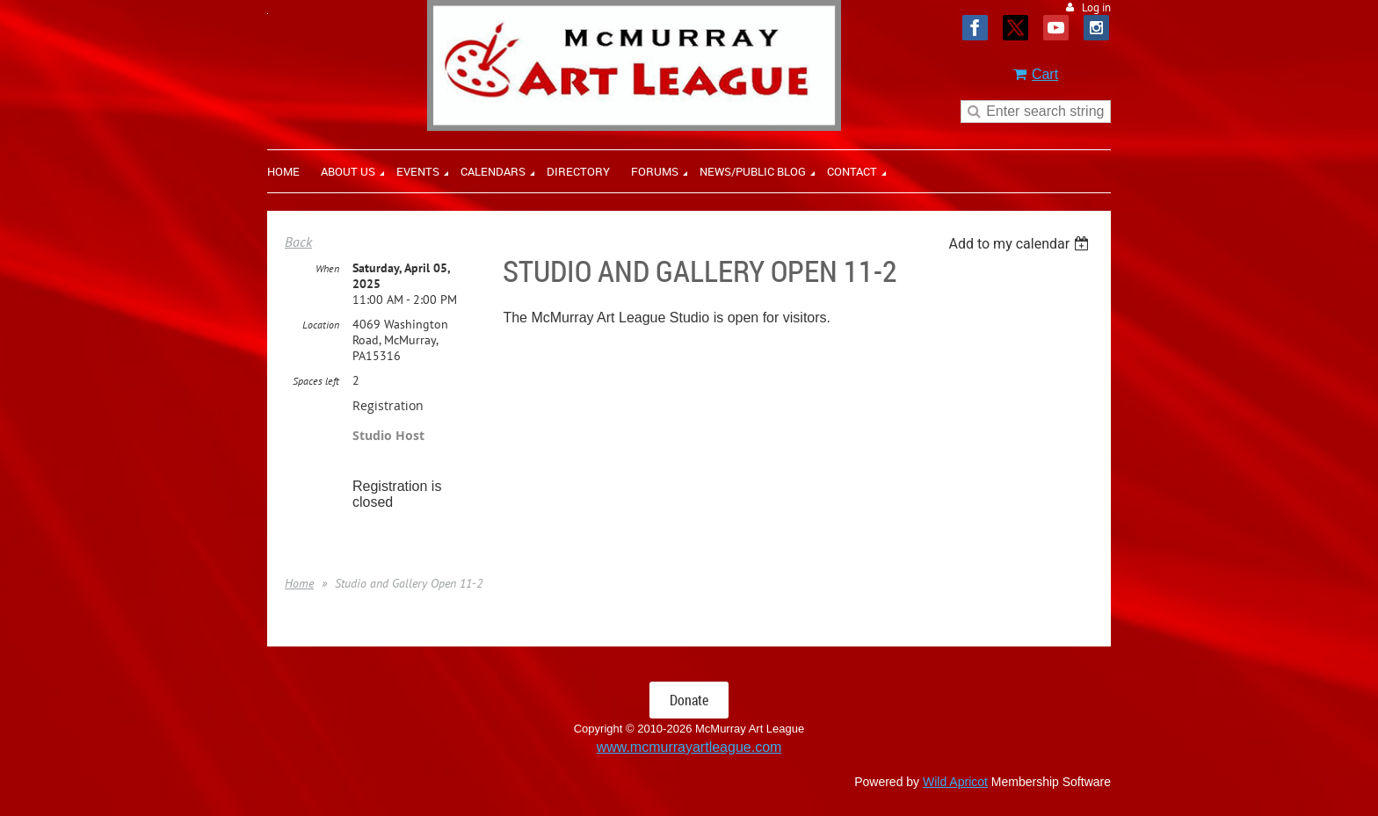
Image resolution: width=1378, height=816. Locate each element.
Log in (1096, 7)
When (327, 268)
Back (298, 241)
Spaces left (316, 380)
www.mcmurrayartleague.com (689, 747)
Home (299, 583)
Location (320, 324)
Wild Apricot (955, 782)
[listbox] (1020, 244)
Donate (689, 700)
